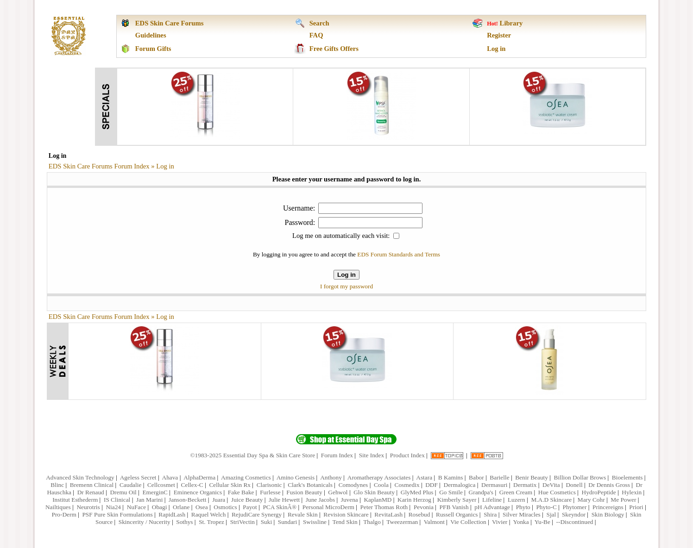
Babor (476, 477)
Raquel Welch (208, 514)
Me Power (623, 499)
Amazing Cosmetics (246, 477)
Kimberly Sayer (457, 499)
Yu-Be (542, 521)
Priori (636, 507)
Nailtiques (58, 507)
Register (499, 35)
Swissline (315, 521)
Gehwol (337, 492)
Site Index (371, 455)
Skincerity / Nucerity (144, 521)
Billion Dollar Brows (580, 477)
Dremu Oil (123, 492)
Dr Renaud (90, 492)
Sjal (551, 514)
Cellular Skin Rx (230, 484)
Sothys (184, 521)
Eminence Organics (198, 492)
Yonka (521, 521)
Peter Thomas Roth (384, 507)
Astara (424, 477)
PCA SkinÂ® (279, 507)
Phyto (523, 507)
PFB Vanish (454, 507)
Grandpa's (481, 492)
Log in (496, 48)
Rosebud (419, 514)
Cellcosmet (161, 484)
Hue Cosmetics (557, 492)
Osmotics (225, 507)
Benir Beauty (531, 477)
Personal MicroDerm (328, 507)
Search (319, 23)
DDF (431, 484)
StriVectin (242, 521)
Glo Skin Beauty (374, 492)
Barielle (499, 477)
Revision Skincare (345, 514)
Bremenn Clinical (91, 484)
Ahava (170, 477)
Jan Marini (149, 499)
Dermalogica (460, 484)
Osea (201, 507)
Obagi (159, 507)
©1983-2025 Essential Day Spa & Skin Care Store (252, 455)
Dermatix (524, 484)
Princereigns (608, 507)
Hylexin (632, 492)
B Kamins (450, 477)
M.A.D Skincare (551, 499)
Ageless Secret (138, 477)
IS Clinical (117, 499)
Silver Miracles (522, 514)
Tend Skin (344, 521)
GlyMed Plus (417, 492)
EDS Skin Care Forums (169, 23)
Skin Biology (608, 514)
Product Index (407, 455)
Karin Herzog (414, 499)
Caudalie (130, 484)
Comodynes (353, 484)
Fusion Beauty (304, 492)
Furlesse (270, 492)
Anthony (331, 477)
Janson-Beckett (187, 499)
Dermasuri (494, 484)
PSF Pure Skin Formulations (117, 514)
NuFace (136, 507)
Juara (218, 499)
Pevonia (424, 507)
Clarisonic (269, 484)
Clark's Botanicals (310, 484)
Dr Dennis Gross (609, 484)
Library (511, 23)
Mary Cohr (591, 499)
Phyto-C (546, 507)
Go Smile (451, 492)
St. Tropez (211, 521)
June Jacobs (320, 499)
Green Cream (515, 492)
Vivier (499, 521)
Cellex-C (192, 484)
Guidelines (150, 35)
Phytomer (575, 507)
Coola (381, 484)
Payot (250, 507)
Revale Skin (303, 514)
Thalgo (372, 521)
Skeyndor (574, 514)
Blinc (57, 484)
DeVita (551, 484)
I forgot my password (346, 286)
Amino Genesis (296, 477)
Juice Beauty (247, 499)
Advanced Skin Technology (80, 477)
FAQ (316, 35)
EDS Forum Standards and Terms (398, 254)
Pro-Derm (63, 514)
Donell (574, 484)
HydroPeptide (599, 492)
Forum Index (337, 455)
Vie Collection (468, 521)
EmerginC (155, 492)
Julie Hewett (284, 499)
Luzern (516, 499)
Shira (490, 514)
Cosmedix (407, 484)
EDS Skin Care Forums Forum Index (99, 166)
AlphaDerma (199, 477)
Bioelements (627, 477)
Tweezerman (402, 521)
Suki (266, 521)
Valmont (434, 521)
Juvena (349, 499)
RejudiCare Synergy (257, 514)
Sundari (287, 521)
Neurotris (88, 507)
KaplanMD (377, 499)
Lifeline (492, 499)
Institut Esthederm (75, 499)
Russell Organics (457, 514)
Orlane (181, 507)
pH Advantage (492, 507)
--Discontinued (574, 521)
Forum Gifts (153, 48)
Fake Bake (241, 492)
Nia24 (113, 507)
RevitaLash (388, 514)
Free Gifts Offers (334, 48)
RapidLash (171, 514)
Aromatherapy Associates (379, 477)
